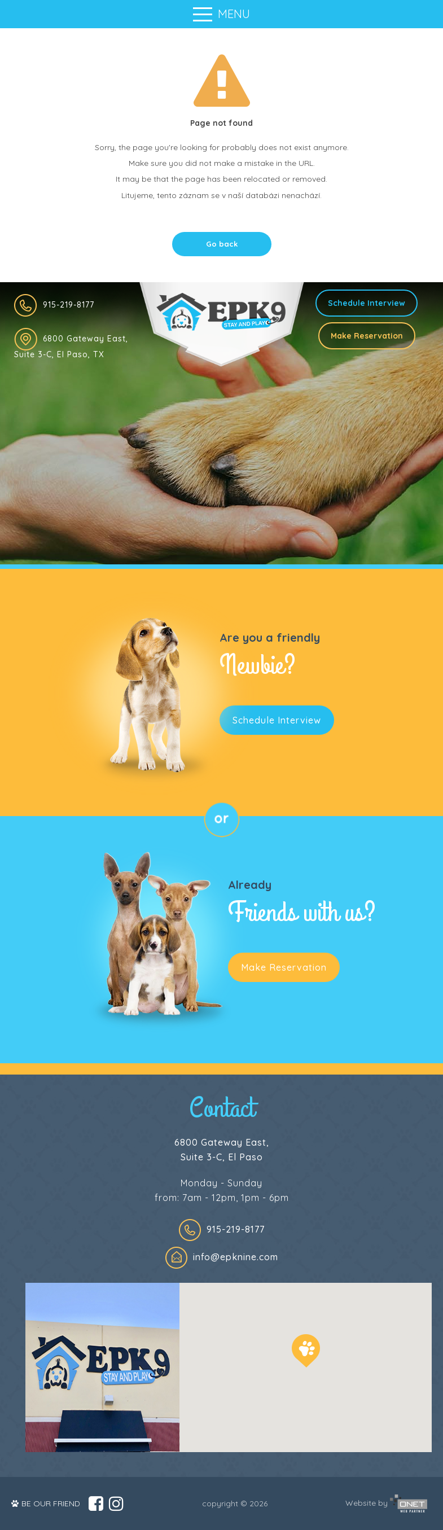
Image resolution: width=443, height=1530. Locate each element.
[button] (306, 1350)
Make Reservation (367, 336)
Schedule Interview (366, 303)
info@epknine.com (235, 1256)
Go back (222, 243)
